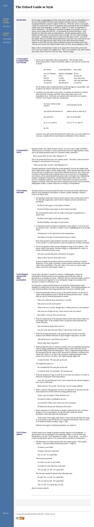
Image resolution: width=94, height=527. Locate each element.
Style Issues (7, 42)
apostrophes (47, 20)
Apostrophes (7, 39)
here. (72, 51)
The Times (6, 26)
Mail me (6, 513)
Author (5, 5)
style (59, 20)
